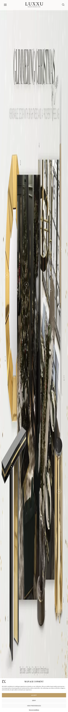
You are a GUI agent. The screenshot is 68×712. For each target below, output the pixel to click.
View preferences (34, 705)
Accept (34, 695)
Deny (34, 700)
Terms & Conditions (34, 710)
